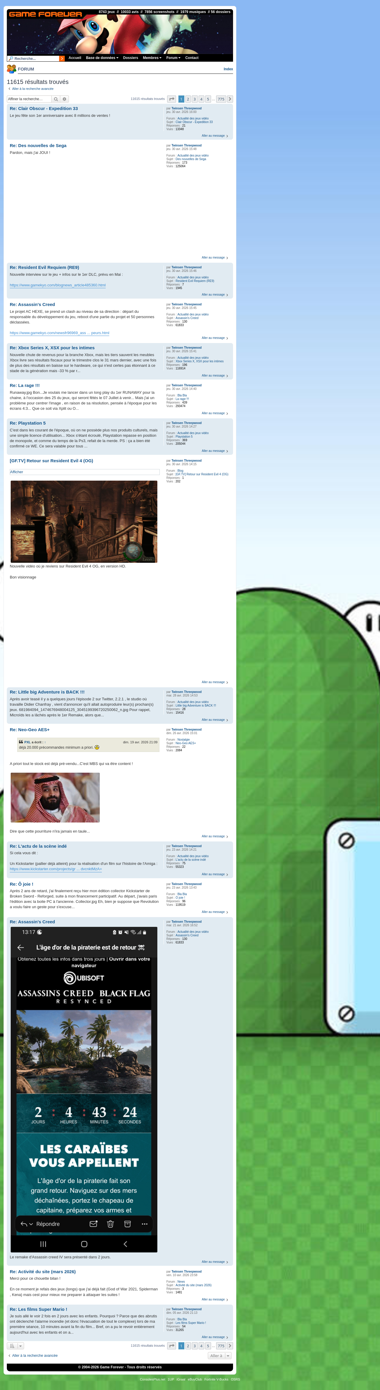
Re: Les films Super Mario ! (38, 1309)
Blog (180, 470)
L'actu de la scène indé (191, 859)
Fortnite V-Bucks (217, 1379)
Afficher (16, 472)
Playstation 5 (184, 436)
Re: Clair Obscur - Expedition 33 (44, 108)
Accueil (75, 58)
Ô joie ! (180, 897)
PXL (27, 742)
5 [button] (208, 99)
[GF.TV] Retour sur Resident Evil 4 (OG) (202, 474)
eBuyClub (195, 1379)
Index (228, 69)
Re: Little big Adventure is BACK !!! (47, 691)
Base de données (102, 58)
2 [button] (188, 99)
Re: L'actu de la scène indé (38, 846)
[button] (171, 99)
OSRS (235, 1379)
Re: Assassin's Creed (32, 304)
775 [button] (221, 99)
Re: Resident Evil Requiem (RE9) (44, 267)
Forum (173, 58)
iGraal (181, 1379)
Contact (192, 58)
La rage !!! (182, 399)
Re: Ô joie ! (21, 884)
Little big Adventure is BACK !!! (196, 705)
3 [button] (195, 99)
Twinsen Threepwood (187, 108)
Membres (152, 58)
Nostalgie (184, 739)
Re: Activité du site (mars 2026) (43, 1271)
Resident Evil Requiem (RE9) (195, 281)
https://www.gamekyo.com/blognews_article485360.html (58, 285)
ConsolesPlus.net (152, 1379)
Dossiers (130, 58)
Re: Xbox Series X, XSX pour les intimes (52, 347)
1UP (171, 1379)
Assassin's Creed (187, 318)
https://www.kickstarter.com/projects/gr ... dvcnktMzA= (56, 869)
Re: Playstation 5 (28, 422)
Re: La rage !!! (25, 385)
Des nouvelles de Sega (191, 159)
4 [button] (201, 99)
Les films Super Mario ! (191, 1322)
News (181, 1281)
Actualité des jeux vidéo (193, 118)
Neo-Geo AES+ (186, 743)
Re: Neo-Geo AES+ (30, 729)
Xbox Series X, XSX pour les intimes (200, 361)
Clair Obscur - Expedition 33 (194, 122)
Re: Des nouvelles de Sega (38, 145)
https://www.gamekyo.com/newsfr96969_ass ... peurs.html (59, 333)
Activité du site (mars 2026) (194, 1285)
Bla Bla (182, 395)
